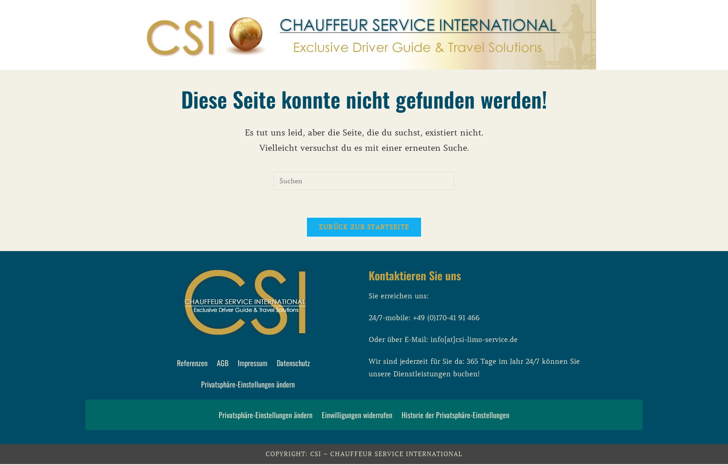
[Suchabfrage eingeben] (364, 181)
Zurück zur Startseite (364, 228)
